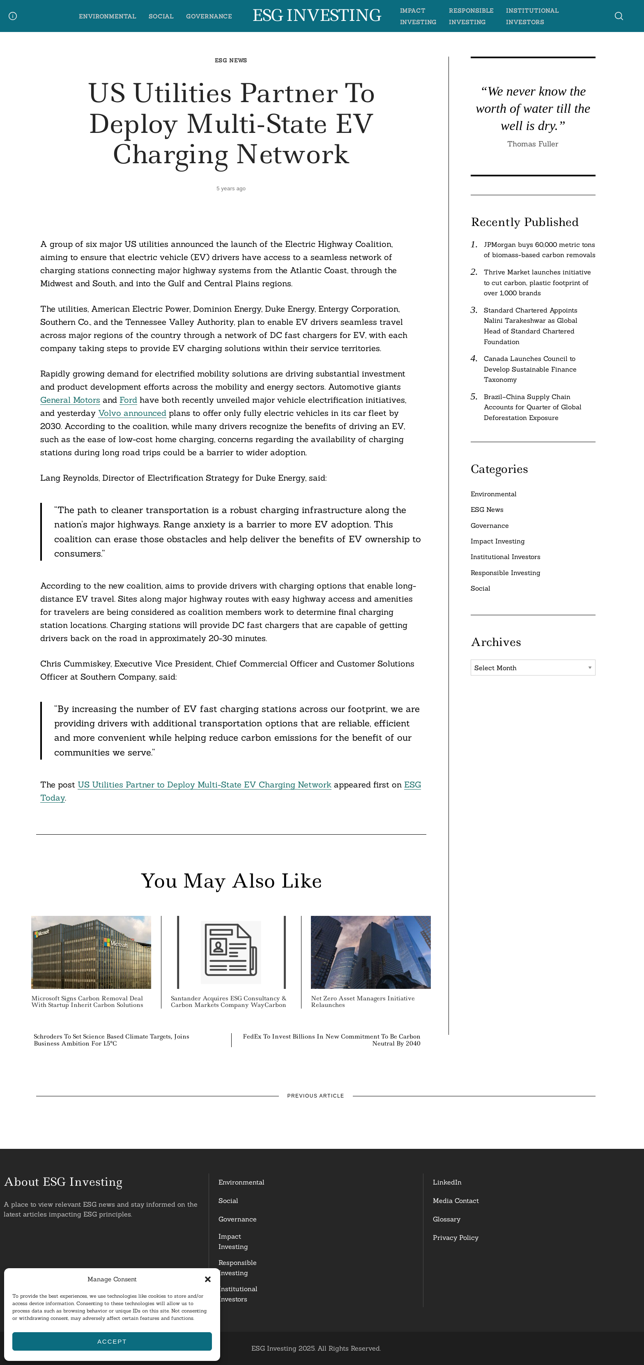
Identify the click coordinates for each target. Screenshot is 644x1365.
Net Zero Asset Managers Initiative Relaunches (363, 1001)
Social (161, 16)
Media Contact (456, 1200)
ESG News (231, 60)
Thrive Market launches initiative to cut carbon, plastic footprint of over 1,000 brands (537, 282)
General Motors (70, 400)
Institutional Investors (505, 556)
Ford (128, 400)
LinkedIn (447, 1182)
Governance (209, 16)
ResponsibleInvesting (237, 1267)
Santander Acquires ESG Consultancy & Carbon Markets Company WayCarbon (228, 1001)
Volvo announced (132, 413)
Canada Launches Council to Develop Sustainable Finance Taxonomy (530, 368)
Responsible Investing (505, 572)
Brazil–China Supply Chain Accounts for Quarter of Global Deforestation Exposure (533, 407)
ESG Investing (316, 15)
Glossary (446, 1219)
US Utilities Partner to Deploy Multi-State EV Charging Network (204, 784)
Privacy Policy (455, 1237)
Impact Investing (498, 541)
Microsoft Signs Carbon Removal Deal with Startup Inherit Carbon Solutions (87, 1001)
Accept (112, 1341)
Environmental (107, 16)
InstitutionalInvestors (238, 1294)
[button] (208, 1279)
